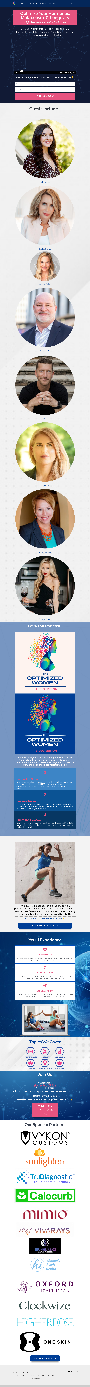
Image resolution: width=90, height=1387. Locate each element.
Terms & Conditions (32, 1375)
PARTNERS (43, 3)
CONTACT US (53, 3)
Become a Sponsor (36, 1378)
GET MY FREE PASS (45, 1109)
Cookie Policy (55, 1375)
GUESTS (23, 3)
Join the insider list (45, 926)
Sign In (72, 3)
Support (22, 1375)
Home (16, 1375)
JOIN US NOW (45, 96)
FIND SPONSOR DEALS (45, 1358)
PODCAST (33, 3)
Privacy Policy (45, 1375)
